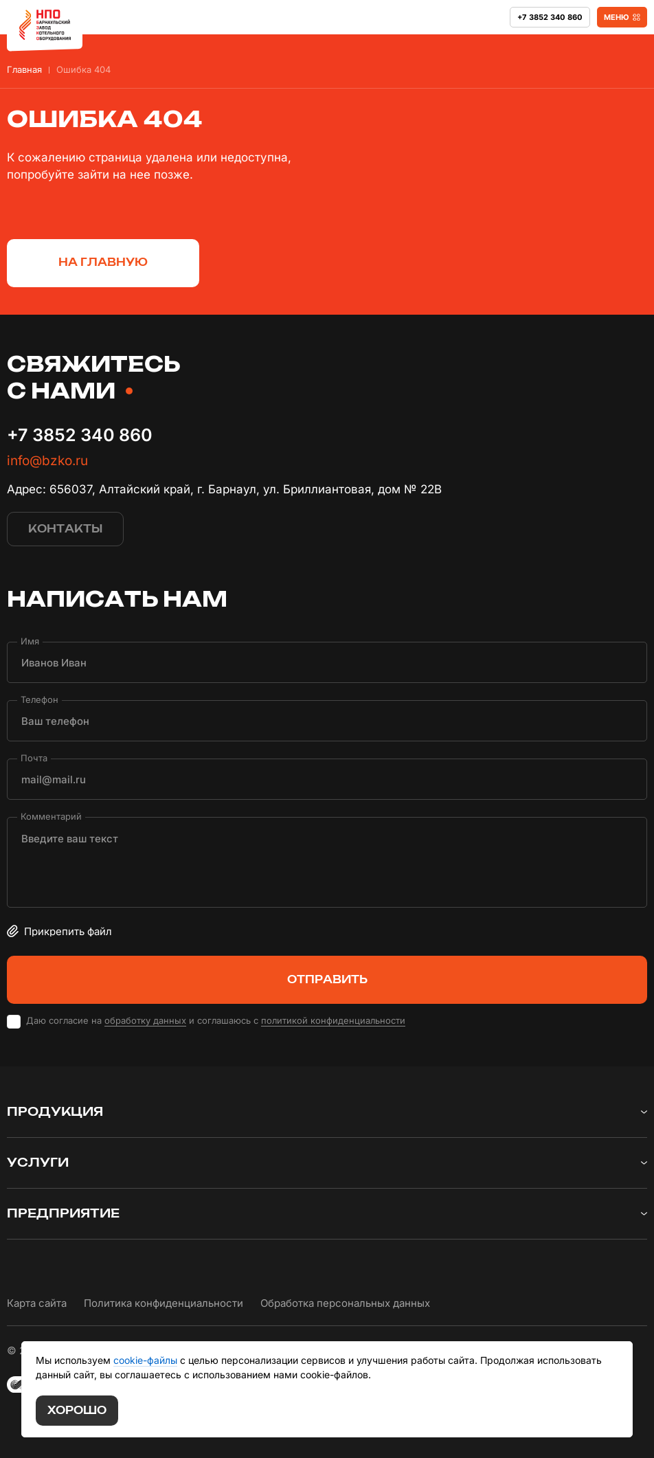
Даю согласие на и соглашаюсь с (215, 1021)
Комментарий (51, 816)
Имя (30, 641)
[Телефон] (327, 720)
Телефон (39, 699)
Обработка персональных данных (345, 1303)
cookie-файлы (145, 1360)
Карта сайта (37, 1303)
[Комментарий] (327, 862)
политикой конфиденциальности (333, 1020)
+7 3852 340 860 (80, 435)
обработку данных (145, 1020)
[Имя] (327, 662)
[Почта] (327, 779)
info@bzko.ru (47, 461)
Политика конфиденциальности (163, 1303)
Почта (34, 758)
